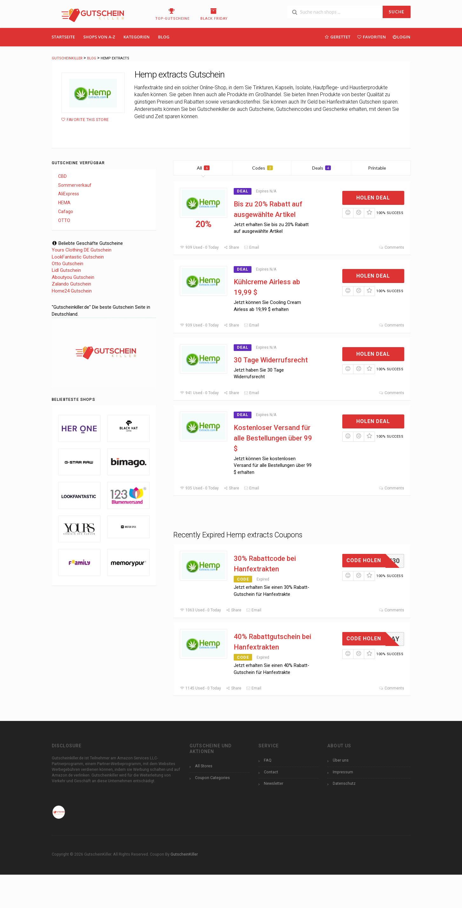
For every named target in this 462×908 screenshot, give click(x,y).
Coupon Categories (212, 777)
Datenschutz (344, 783)
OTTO (64, 220)
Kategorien (137, 37)
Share (231, 247)
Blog (164, 37)
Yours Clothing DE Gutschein (81, 250)
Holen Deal (373, 198)
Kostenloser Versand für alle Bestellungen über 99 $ (273, 438)
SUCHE (396, 11)
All (203, 168)
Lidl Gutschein (66, 270)
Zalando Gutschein (71, 284)
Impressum (343, 772)
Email (251, 247)
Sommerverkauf (74, 185)
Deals (321, 168)
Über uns (341, 760)
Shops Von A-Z (99, 37)
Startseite (63, 37)
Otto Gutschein (67, 263)
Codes (262, 168)
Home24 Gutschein (72, 291)
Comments (391, 247)
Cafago (65, 211)
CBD (62, 176)
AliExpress (68, 193)
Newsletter (273, 783)
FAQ (267, 760)
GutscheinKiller (184, 854)
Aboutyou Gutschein (73, 277)
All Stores (203, 765)
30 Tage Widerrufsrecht (271, 360)
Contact (271, 772)
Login (401, 37)
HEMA (64, 202)
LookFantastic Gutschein (78, 257)
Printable (381, 168)
